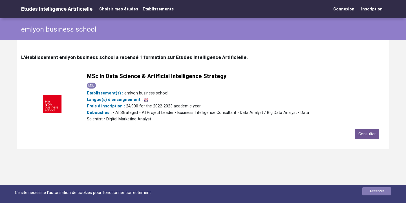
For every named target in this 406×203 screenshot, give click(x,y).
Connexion (343, 9)
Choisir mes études (118, 9)
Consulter (367, 134)
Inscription (372, 9)
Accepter (376, 191)
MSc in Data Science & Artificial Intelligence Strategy (156, 76)
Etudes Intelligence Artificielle (56, 9)
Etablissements (158, 9)
